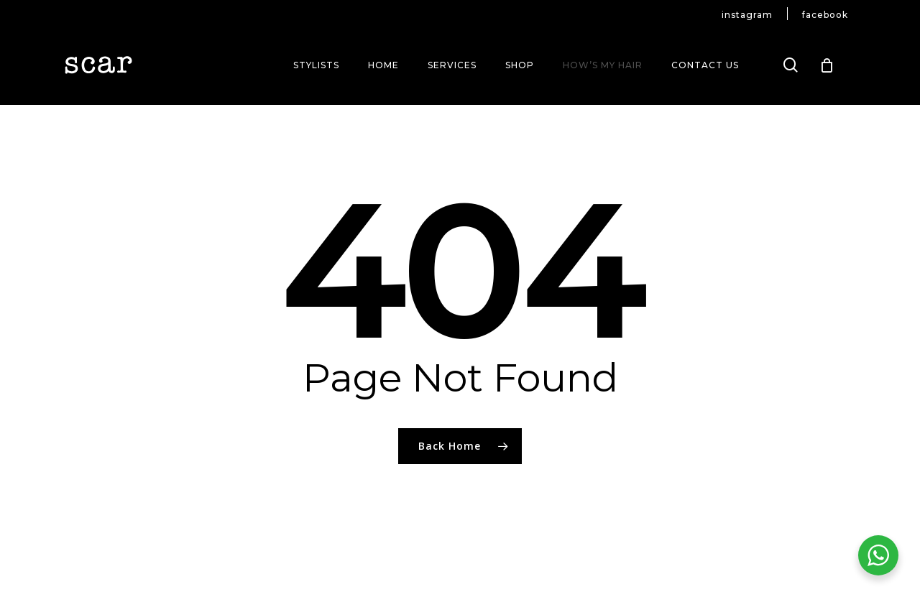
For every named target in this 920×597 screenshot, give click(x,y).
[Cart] (827, 65)
